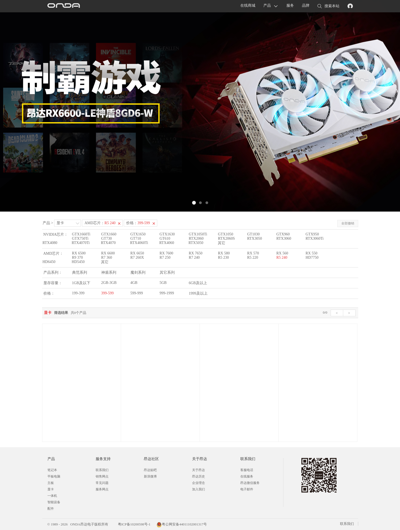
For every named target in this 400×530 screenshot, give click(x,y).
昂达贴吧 (150, 470)
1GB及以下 (81, 283)
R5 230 (223, 257)
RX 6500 (79, 253)
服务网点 (102, 489)
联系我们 (102, 470)
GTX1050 (225, 234)
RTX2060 (196, 238)
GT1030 (253, 234)
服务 (290, 5)
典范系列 (79, 272)
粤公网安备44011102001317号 (181, 524)
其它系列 (167, 272)
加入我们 (198, 489)
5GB (163, 283)
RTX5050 (196, 243)
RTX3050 (254, 238)
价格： (138, 223)
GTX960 (283, 234)
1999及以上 (198, 293)
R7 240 (194, 257)
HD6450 (49, 262)
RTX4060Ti (139, 243)
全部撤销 (347, 223)
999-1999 (167, 293)
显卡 (60, 223)
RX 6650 (137, 253)
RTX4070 (108, 243)
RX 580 (224, 253)
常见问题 (102, 483)
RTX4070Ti (81, 243)
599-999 (136, 293)
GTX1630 (167, 234)
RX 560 (282, 253)
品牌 (305, 5)
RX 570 (253, 253)
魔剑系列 (137, 272)
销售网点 (102, 476)
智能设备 (53, 502)
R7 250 (165, 257)
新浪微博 (150, 476)
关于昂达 (198, 470)
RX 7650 (196, 253)
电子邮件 (246, 489)
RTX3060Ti (315, 238)
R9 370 (77, 257)
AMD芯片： (99, 223)
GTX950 (312, 234)
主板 (50, 483)
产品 (267, 5)
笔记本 (52, 470)
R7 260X (137, 257)
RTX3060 (283, 238)
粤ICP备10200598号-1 (133, 524)
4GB (133, 283)
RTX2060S (226, 238)
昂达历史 (198, 476)
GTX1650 (138, 234)
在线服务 (246, 476)
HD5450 (78, 262)
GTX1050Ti (198, 234)
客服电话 (246, 470)
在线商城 (247, 5)
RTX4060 (166, 243)
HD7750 (312, 257)
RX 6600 (108, 253)
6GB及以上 (198, 283)
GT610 (165, 238)
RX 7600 (166, 253)
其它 (221, 243)
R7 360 (106, 257)
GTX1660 (109, 234)
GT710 (135, 238)
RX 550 (311, 253)
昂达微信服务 (250, 483)
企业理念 (198, 483)
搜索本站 (328, 6)
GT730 (106, 238)
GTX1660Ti (81, 234)
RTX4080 (50, 243)
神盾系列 (108, 272)
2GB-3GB (109, 283)
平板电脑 (53, 476)
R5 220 (252, 257)
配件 (50, 508)
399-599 (107, 293)
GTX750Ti (80, 238)
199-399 (78, 293)
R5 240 (281, 257)
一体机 (52, 496)
